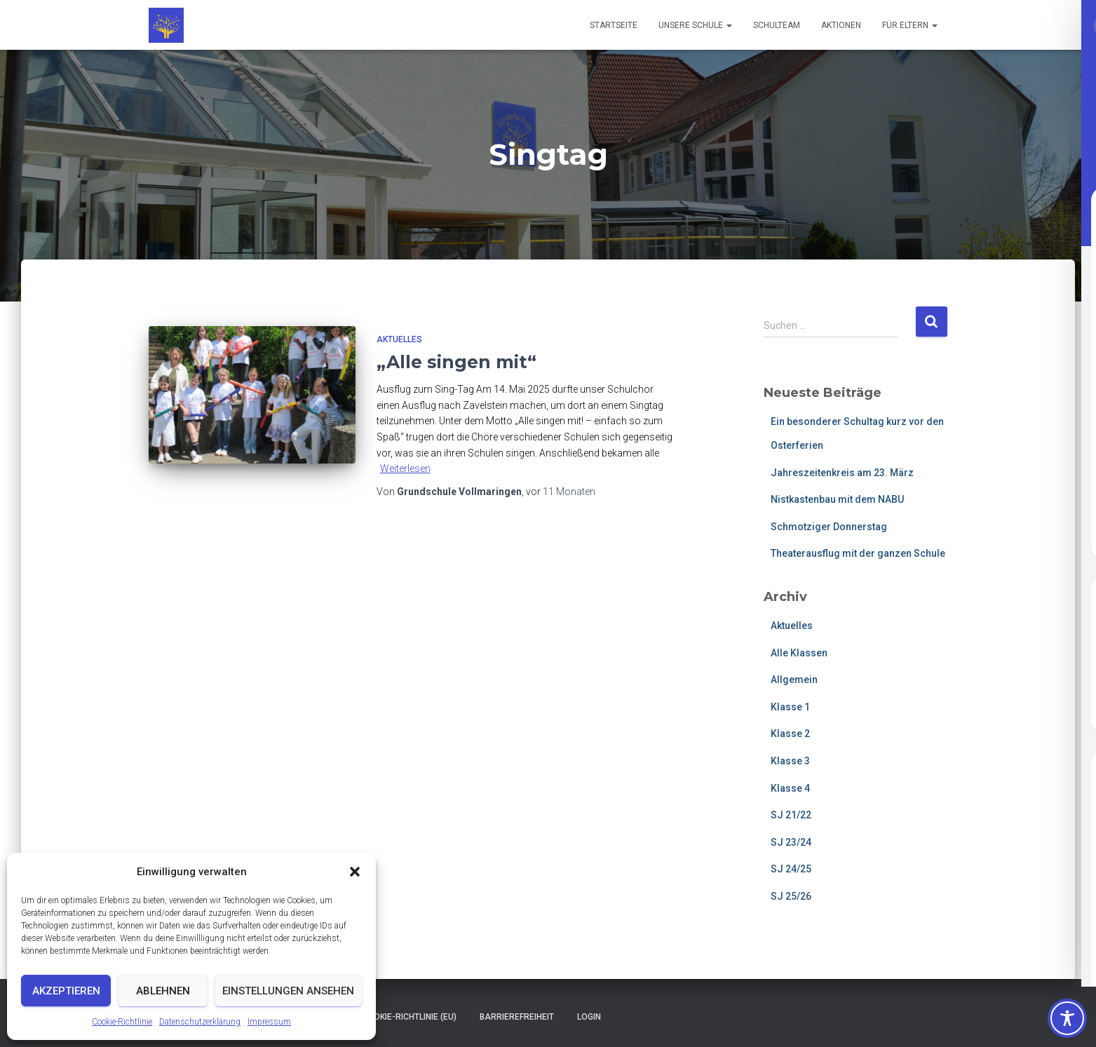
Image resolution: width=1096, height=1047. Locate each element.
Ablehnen (163, 991)
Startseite (613, 25)
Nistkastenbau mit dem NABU (837, 499)
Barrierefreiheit (517, 1017)
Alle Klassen (799, 652)
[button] (355, 872)
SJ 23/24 (791, 842)
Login (589, 1017)
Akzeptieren (66, 991)
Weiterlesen (405, 468)
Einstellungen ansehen (288, 991)
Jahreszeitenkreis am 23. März (842, 472)
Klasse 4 (790, 788)
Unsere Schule (695, 25)
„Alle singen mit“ (456, 361)
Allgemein (794, 679)
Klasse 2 (790, 733)
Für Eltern (910, 25)
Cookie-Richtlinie (122, 1022)
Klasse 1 (790, 706)
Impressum (269, 1022)
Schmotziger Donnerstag (829, 526)
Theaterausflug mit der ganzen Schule (858, 553)
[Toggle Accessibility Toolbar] (1067, 1018)
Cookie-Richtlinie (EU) (409, 1017)
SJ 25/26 (791, 896)
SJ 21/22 (791, 814)
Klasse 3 (790, 760)
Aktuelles (399, 339)
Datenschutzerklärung (200, 1022)
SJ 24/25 (791, 868)
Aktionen (841, 25)
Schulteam (776, 25)
